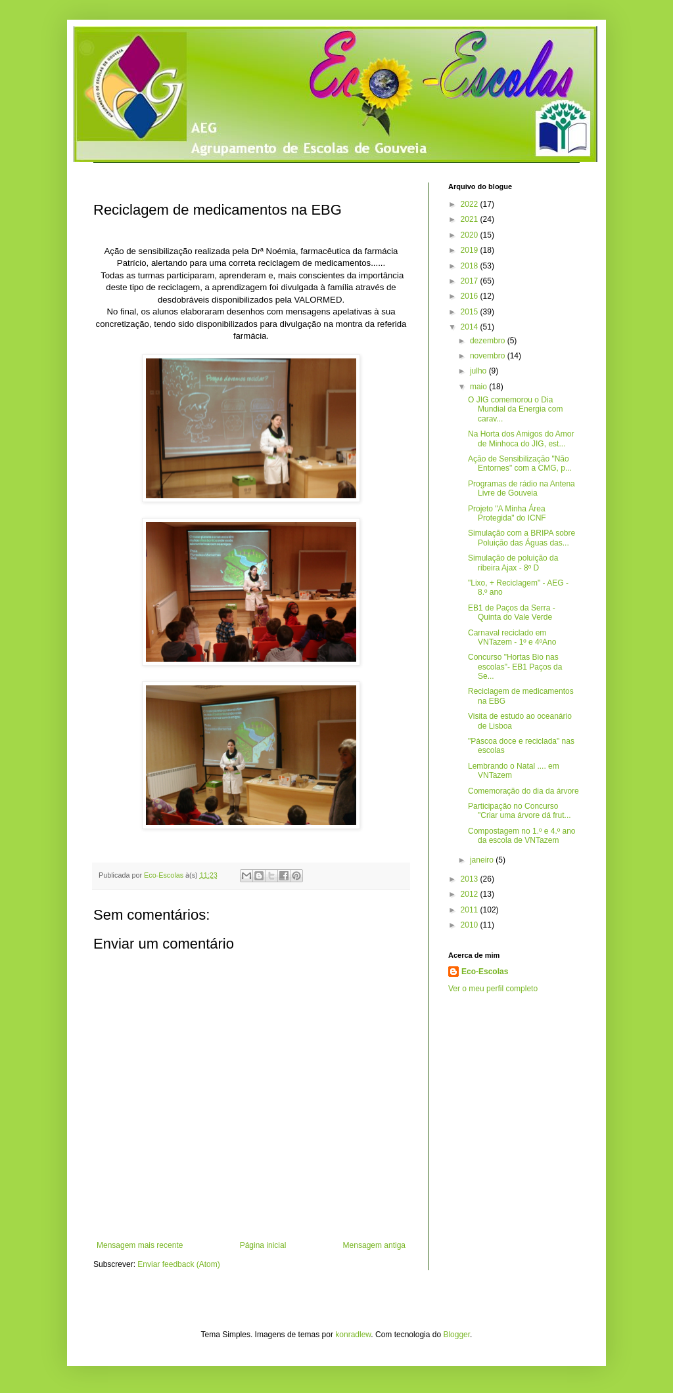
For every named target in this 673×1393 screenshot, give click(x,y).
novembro (488, 355)
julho (479, 370)
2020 (470, 235)
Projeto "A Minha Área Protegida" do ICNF (507, 513)
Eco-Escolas (484, 971)
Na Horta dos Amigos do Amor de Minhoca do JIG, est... (521, 438)
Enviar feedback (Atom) (178, 1264)
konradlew (353, 1334)
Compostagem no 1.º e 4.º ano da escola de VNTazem (522, 835)
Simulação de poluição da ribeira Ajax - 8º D (513, 562)
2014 (470, 327)
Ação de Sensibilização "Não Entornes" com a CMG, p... (520, 463)
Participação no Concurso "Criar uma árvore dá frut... (519, 811)
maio (479, 386)
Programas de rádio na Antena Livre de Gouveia (521, 488)
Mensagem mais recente (140, 1245)
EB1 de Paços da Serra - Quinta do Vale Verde (511, 612)
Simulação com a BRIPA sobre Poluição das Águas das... (521, 537)
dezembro (488, 340)
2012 (470, 894)
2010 (470, 925)
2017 (470, 281)
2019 (470, 250)
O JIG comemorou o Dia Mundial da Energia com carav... (515, 409)
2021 (470, 219)
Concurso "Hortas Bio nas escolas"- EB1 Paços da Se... (515, 667)
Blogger (456, 1334)
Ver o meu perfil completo (493, 988)
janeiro (483, 860)
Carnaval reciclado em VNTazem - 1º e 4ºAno (512, 637)
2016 (470, 296)
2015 (470, 311)
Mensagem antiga (374, 1245)
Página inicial (263, 1245)
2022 (470, 204)
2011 (470, 909)
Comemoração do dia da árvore (523, 791)
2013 (470, 879)
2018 (470, 265)
